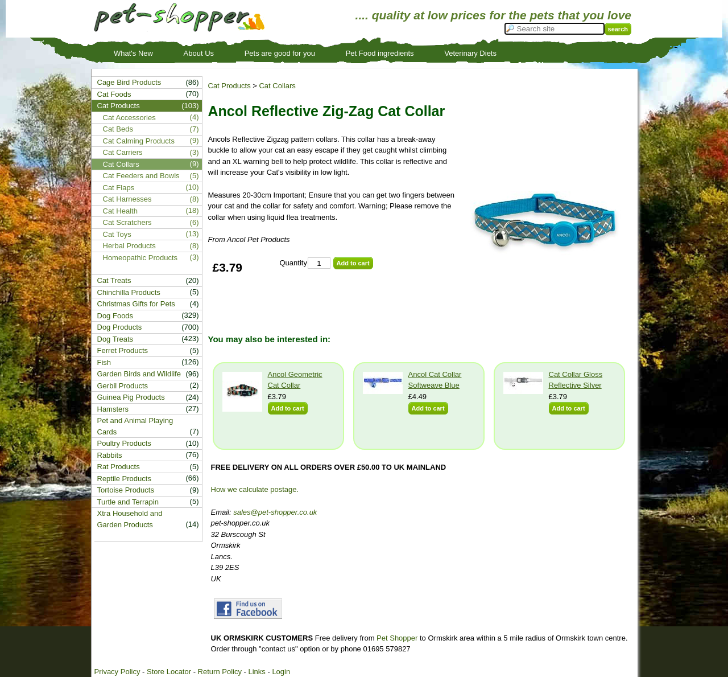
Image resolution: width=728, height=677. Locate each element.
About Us (199, 53)
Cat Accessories (129, 117)
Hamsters (113, 409)
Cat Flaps (119, 187)
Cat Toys (117, 234)
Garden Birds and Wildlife (139, 374)
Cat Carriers (123, 152)
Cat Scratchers (127, 222)
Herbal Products (129, 245)
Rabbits (109, 455)
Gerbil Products (122, 385)
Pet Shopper (397, 638)
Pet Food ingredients (380, 53)
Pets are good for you (280, 53)
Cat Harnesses (127, 199)
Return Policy (220, 671)
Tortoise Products (125, 490)
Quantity (293, 263)
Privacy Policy (117, 671)
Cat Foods (114, 94)
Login (281, 671)
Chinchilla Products (128, 292)
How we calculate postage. (255, 489)
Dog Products (119, 327)
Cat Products (229, 85)
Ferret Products (122, 350)
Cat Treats (114, 280)
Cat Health (120, 211)
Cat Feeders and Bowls (141, 175)
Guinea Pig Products (131, 397)
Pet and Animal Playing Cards (135, 426)
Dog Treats (115, 339)
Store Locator (169, 671)
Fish (104, 362)
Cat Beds (118, 129)
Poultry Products (124, 443)
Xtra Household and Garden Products (130, 519)
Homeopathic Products (140, 257)
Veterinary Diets (470, 53)
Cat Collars (277, 85)
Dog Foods (115, 315)
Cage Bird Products (129, 82)
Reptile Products (124, 478)
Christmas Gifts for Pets (136, 303)
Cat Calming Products (139, 141)
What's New (133, 53)
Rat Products (118, 466)
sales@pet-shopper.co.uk (275, 512)
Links (256, 671)
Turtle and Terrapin (128, 502)
